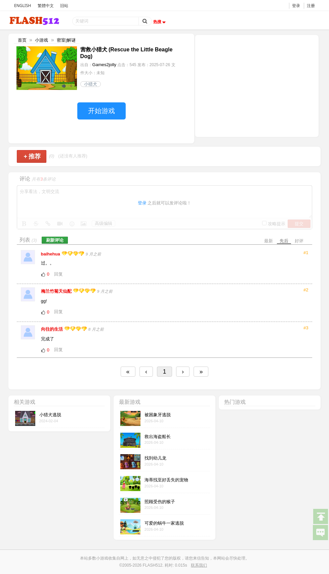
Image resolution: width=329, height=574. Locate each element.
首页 (22, 40)
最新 (268, 240)
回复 (58, 274)
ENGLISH (22, 5)
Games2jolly (104, 64)
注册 (311, 5)
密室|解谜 (66, 40)
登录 (296, 5)
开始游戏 (101, 110)
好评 (299, 240)
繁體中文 (46, 5)
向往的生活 (52, 329)
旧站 (64, 5)
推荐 (32, 156)
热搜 (160, 21)
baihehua (51, 253)
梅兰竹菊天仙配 (57, 291)
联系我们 (199, 565)
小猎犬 (90, 84)
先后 (284, 240)
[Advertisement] (256, 85)
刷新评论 (55, 240)
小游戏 (41, 40)
